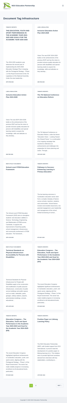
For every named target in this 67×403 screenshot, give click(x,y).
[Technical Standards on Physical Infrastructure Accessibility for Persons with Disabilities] (17, 272)
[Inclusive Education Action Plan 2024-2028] (49, 44)
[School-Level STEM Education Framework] (17, 195)
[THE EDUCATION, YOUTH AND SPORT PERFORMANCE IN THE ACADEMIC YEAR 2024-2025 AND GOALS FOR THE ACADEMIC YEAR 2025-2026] (17, 53)
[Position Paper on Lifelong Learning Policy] (49, 337)
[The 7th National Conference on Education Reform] (49, 118)
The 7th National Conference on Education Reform (48, 99)
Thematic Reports (11, 27)
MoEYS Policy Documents (13, 168)
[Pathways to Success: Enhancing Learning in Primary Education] (49, 187)
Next (60, 390)
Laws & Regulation (43, 27)
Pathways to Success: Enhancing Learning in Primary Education (46, 174)
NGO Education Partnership (23, 6)
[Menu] (63, 5)
